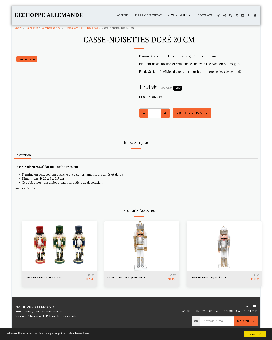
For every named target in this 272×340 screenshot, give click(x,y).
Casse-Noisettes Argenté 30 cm (129, 277)
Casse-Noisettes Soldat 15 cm (46, 277)
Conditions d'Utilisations (27, 316)
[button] (218, 15)
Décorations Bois (74, 27)
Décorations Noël (51, 27)
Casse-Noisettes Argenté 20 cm (212, 277)
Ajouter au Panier (192, 113)
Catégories (32, 27)
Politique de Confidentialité (61, 316)
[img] (59, 246)
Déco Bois (92, 27)
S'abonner (245, 321)
